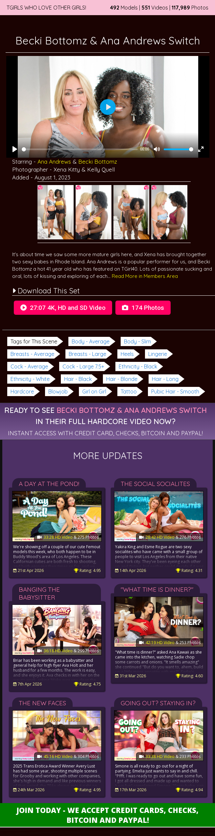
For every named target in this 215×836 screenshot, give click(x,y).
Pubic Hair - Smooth (175, 391)
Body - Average (90, 341)
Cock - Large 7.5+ (83, 366)
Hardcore (22, 391)
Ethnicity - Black (138, 366)
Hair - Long (165, 379)
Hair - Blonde (121, 379)
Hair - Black (78, 379)
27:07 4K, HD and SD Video (63, 307)
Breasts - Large (87, 354)
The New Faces (42, 703)
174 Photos (143, 307)
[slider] (80, 149)
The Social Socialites (155, 484)
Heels (127, 354)
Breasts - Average (32, 354)
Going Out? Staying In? (158, 703)
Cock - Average (29, 366)
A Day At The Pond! (49, 484)
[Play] (15, 149)
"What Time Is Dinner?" (157, 589)
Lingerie (157, 354)
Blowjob (58, 391)
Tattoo (129, 391)
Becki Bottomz (97, 161)
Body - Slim (137, 341)
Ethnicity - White (30, 379)
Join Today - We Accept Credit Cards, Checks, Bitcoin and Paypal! (107, 815)
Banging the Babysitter (39, 593)
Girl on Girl (94, 391)
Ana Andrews (54, 161)
